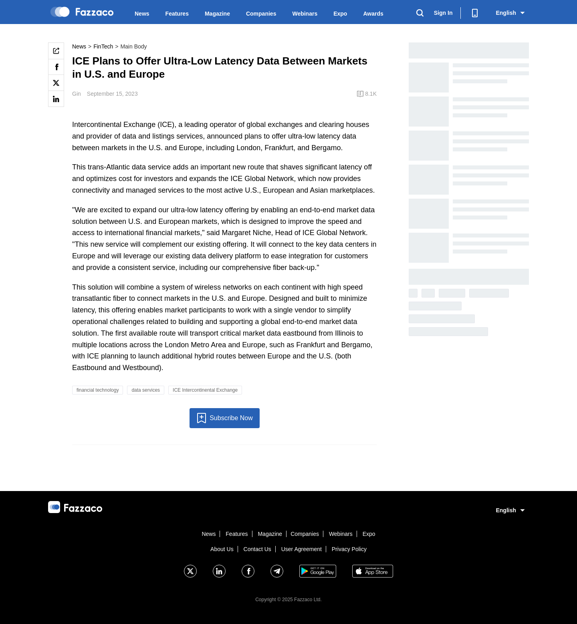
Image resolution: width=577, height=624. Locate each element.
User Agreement (301, 549)
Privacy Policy (349, 549)
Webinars (304, 13)
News (142, 13)
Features (177, 13)
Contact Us (257, 549)
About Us (222, 549)
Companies (261, 13)
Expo (340, 13)
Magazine (217, 13)
